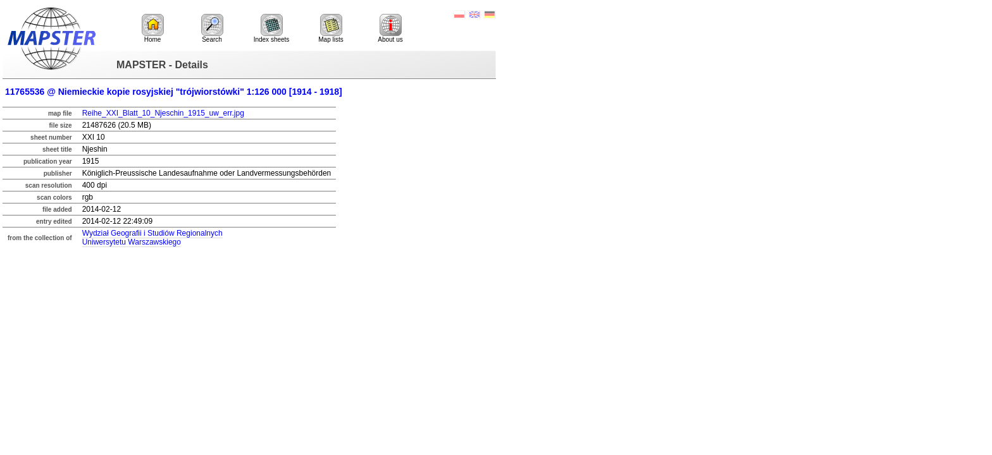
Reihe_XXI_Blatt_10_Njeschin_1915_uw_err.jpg (163, 113)
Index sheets (272, 28)
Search (212, 28)
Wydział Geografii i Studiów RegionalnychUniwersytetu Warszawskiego (152, 237)
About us (390, 28)
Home (153, 28)
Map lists (330, 28)
